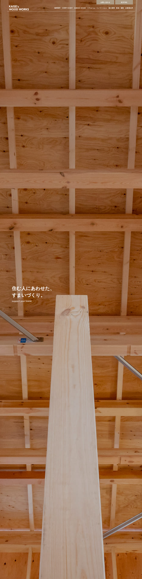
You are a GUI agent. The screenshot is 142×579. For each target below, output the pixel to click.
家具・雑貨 (120, 8)
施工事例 (112, 8)
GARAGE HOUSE (80, 8)
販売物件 (57, 8)
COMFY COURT (67, 8)
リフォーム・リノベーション (97, 8)
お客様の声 (129, 8)
